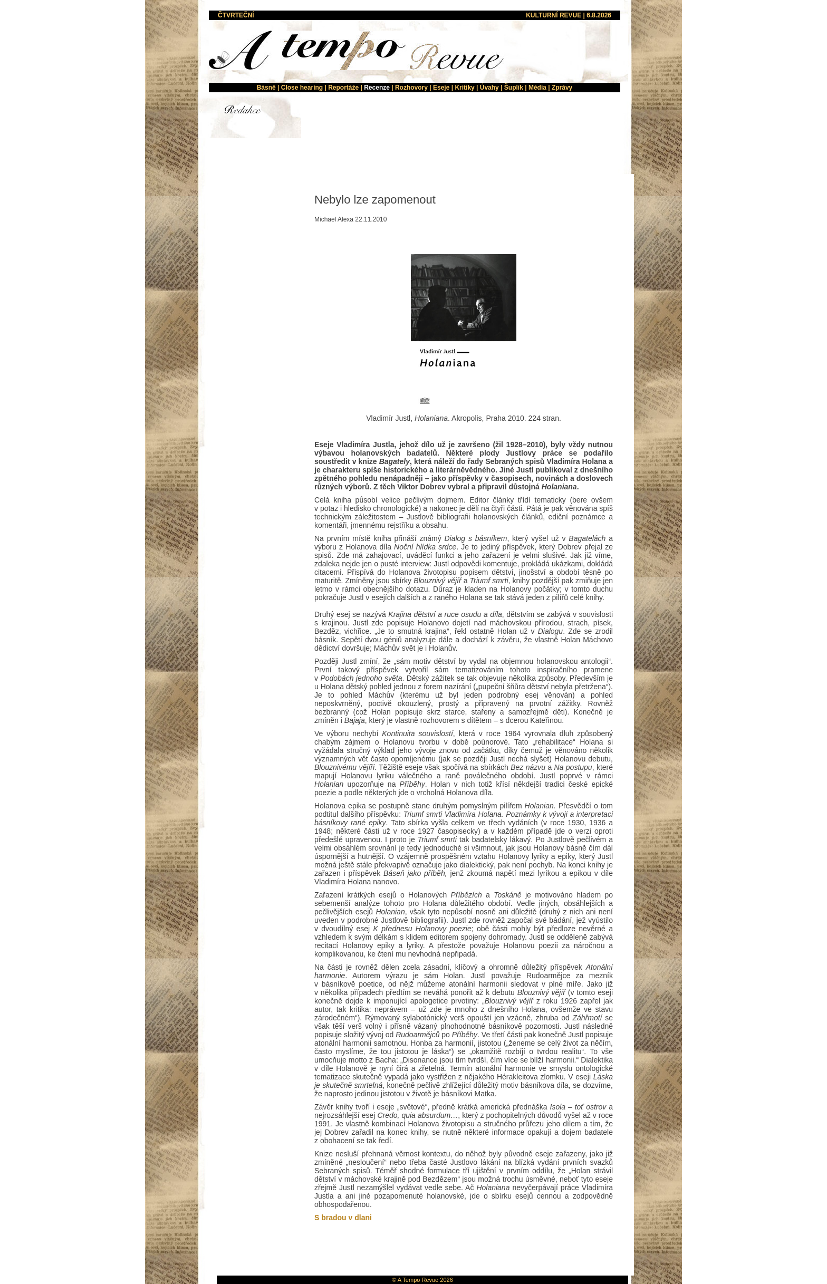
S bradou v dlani (343, 1217)
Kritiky (464, 87)
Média (537, 87)
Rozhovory (411, 87)
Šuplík (513, 87)
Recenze (377, 87)
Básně (266, 87)
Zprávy (562, 87)
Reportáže (343, 87)
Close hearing (302, 87)
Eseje (441, 87)
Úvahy (489, 87)
